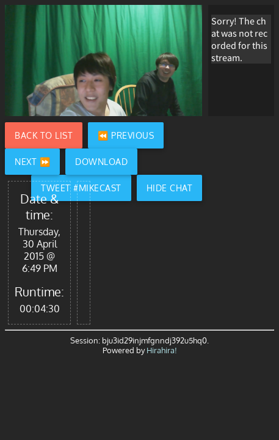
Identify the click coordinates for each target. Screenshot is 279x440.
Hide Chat (170, 188)
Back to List (44, 135)
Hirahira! (162, 350)
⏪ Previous (126, 135)
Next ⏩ (32, 161)
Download (101, 161)
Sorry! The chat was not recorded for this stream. (239, 39)
